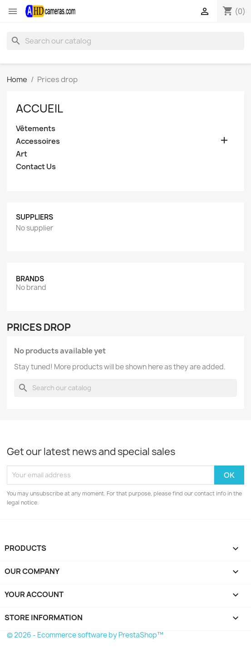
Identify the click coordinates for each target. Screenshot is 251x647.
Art (21, 154)
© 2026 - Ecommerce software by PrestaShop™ (85, 635)
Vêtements (35, 128)
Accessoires (38, 141)
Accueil (39, 108)
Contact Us (36, 167)
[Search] (125, 41)
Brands (30, 279)
